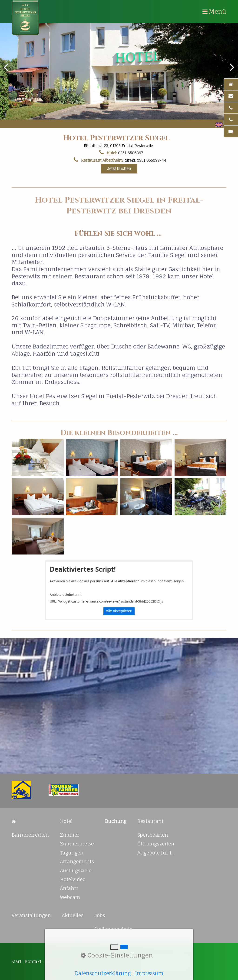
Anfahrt (69, 888)
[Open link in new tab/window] (21, 790)
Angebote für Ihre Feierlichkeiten (157, 853)
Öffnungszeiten (155, 844)
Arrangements (77, 861)
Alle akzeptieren (119, 611)
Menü (217, 11)
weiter (231, 70)
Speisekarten (152, 835)
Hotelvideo (73, 879)
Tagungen (71, 853)
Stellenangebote (113, 929)
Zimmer (69, 835)
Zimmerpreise (77, 844)
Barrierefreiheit (30, 835)
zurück (6, 70)
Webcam (70, 897)
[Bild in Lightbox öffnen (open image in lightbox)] (38, 457)
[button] (119, 169)
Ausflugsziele (76, 871)
